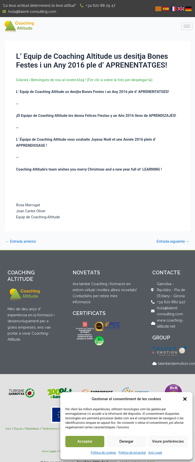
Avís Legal (155, 452)
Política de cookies (103, 452)
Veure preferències (168, 441)
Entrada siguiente (173, 241)
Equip (18, 428)
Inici (8, 428)
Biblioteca (32, 428)
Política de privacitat (132, 452)
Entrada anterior (21, 241)
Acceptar (84, 441)
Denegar (126, 441)
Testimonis (49, 428)
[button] (184, 398)
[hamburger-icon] (186, 26)
